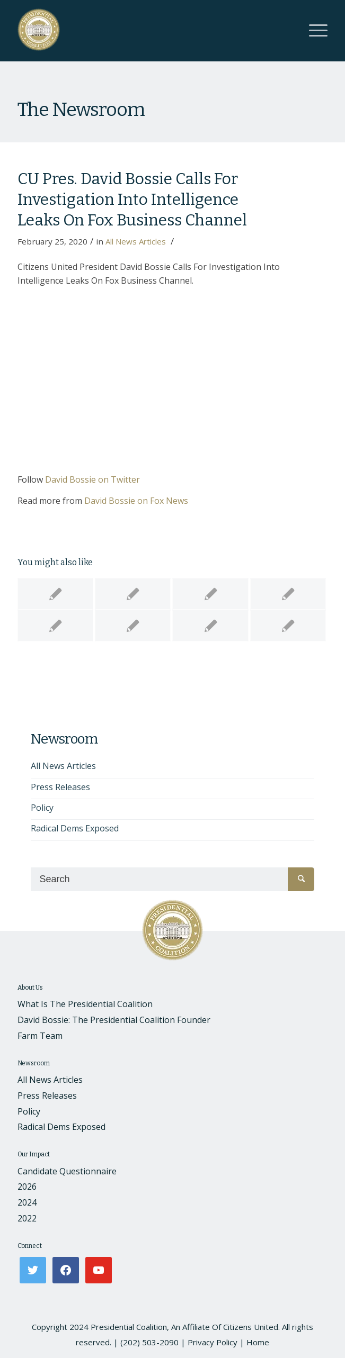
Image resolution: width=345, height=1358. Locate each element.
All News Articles (135, 241)
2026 (27, 1186)
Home (257, 1342)
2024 (27, 1202)
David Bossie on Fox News (136, 500)
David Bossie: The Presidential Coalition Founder (113, 1020)
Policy (42, 807)
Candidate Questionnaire (67, 1171)
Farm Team (40, 1036)
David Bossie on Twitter (92, 479)
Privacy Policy (212, 1342)
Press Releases (60, 787)
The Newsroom (81, 109)
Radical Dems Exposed (75, 828)
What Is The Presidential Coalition (85, 1004)
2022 (27, 1218)
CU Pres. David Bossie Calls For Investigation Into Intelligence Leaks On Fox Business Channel (132, 199)
